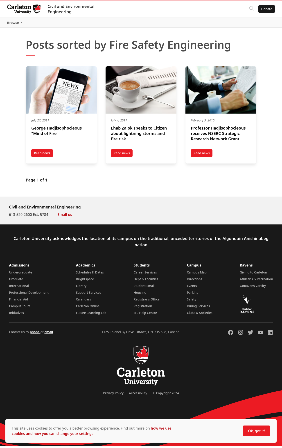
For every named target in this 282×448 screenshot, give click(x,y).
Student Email (144, 288)
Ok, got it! (256, 430)
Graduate (16, 281)
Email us (64, 216)
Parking (193, 295)
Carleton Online (87, 308)
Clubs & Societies (199, 315)
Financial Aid (18, 301)
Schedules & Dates (90, 274)
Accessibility (138, 395)
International (19, 288)
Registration (143, 308)
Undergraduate (20, 274)
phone (35, 334)
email (48, 334)
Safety (191, 301)
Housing (140, 295)
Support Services (88, 295)
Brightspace (85, 281)
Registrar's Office (147, 301)
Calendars (83, 301)
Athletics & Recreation (256, 281)
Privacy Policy (113, 395)
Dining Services (198, 308)
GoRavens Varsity (253, 288)
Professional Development (29, 295)
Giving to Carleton (253, 274)
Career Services (145, 274)
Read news (123, 156)
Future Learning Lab (91, 315)
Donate (266, 9)
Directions (194, 281)
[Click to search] (251, 9)
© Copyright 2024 (166, 395)
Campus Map (197, 274)
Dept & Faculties (146, 281)
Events (192, 288)
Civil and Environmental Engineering (71, 9)
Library (81, 288)
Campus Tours (19, 308)
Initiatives (16, 315)
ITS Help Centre (145, 315)
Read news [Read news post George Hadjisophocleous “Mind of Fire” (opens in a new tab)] (43, 156)
